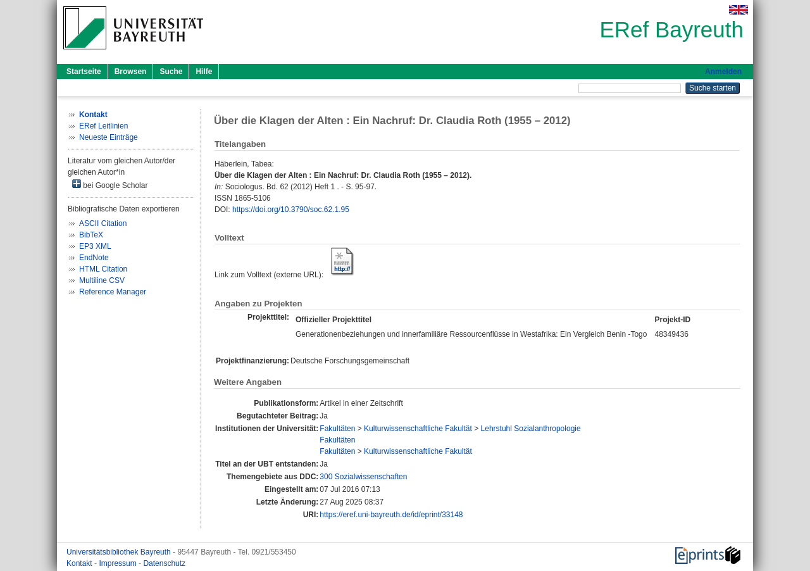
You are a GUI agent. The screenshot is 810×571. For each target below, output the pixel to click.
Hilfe (204, 71)
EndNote (94, 257)
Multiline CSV (102, 280)
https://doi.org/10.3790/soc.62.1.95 (290, 209)
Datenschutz (164, 563)
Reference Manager (112, 291)
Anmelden (723, 71)
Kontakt (80, 563)
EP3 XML (95, 246)
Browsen (131, 71)
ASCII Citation (103, 223)
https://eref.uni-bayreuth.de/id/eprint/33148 (391, 514)
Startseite (83, 71)
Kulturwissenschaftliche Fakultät (418, 428)
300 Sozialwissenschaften (363, 476)
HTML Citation (103, 269)
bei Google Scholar (109, 184)
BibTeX (91, 234)
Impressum (119, 563)
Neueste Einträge (108, 137)
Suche (170, 71)
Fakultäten (337, 428)
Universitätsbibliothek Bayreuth (119, 552)
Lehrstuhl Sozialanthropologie (531, 428)
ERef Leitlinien (103, 126)
